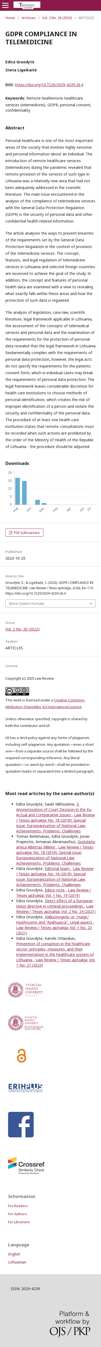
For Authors (17, 1213)
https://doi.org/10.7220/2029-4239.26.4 (49, 84)
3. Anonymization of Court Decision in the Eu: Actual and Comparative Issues (54, 809)
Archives (29, 17)
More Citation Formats (26, 603)
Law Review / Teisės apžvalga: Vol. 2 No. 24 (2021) (56, 909)
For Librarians (19, 1221)
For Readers (18, 1205)
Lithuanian (17, 1262)
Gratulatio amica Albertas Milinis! (55, 844)
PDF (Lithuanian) (26, 532)
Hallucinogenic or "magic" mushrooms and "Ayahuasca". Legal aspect (54, 919)
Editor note (55, 890)
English (14, 1254)
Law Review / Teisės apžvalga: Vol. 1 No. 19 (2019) (53, 892)
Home (10, 17)
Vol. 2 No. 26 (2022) (57, 17)
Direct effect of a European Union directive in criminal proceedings (54, 903)
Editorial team (58, 868)
